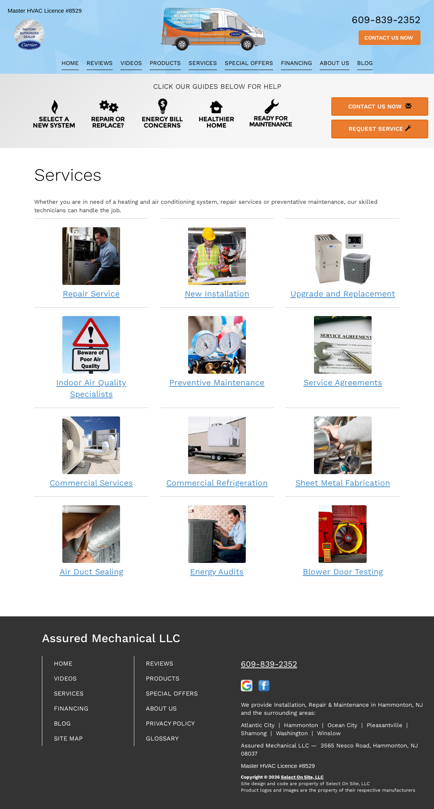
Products (165, 63)
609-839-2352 (269, 664)
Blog (365, 63)
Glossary (164, 743)
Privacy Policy (173, 727)
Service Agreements (342, 351)
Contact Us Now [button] (389, 38)
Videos (131, 63)
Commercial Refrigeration (217, 452)
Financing (296, 63)
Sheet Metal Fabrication (342, 452)
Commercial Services (91, 452)
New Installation (217, 262)
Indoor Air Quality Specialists (91, 357)
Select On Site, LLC (302, 777)
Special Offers (249, 63)
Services (203, 63)
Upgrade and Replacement (342, 262)
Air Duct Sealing (91, 540)
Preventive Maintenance (217, 351)
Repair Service (91, 262)
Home (70, 63)
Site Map (70, 743)
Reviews (100, 63)
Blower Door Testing (342, 540)
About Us (334, 63)
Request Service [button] (380, 128)
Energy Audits (217, 540)
